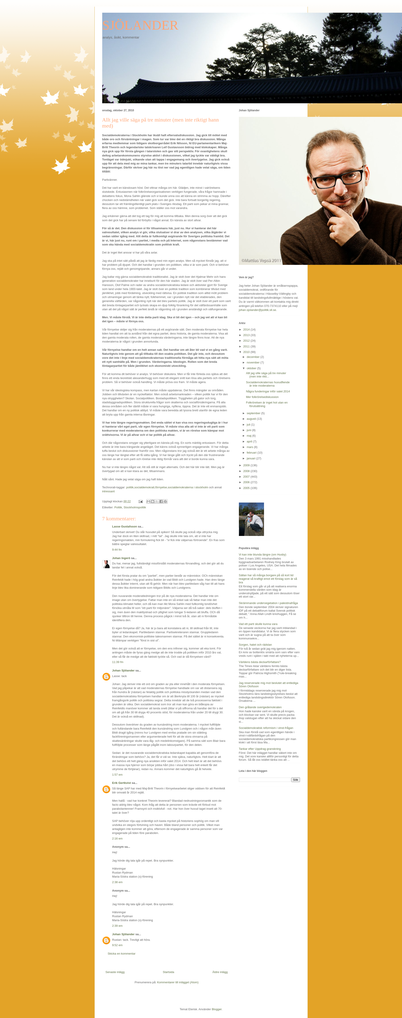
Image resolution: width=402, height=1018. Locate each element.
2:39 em (117, 925)
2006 (247, 482)
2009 (247, 465)
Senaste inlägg (115, 972)
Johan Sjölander (123, 670)
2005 (247, 488)
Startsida (168, 972)
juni (249, 430)
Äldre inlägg (220, 972)
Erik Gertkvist (121, 783)
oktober (252, 368)
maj (249, 435)
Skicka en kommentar (122, 953)
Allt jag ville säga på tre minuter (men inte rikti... (266, 374)
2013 (247, 335)
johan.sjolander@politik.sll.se (257, 310)
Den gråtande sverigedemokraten (260, 707)
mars (250, 447)
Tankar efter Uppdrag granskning (260, 748)
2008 (247, 471)
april (250, 441)
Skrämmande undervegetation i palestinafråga (268, 603)
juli (249, 424)
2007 (247, 476)
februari (252, 452)
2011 (247, 346)
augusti (252, 418)
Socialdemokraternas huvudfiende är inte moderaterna (268, 384)
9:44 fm (117, 549)
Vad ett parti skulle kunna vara (258, 624)
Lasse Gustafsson (124, 526)
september (254, 413)
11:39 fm (118, 662)
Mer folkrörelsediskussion (262, 397)
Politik (118, 507)
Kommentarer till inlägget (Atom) (177, 982)
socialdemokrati (144, 487)
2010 (247, 352)
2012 (247, 340)
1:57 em (117, 774)
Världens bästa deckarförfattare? (260, 662)
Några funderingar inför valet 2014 (268, 391)
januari (251, 458)
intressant (108, 491)
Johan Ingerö (121, 558)
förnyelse (161, 487)
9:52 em (117, 945)
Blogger (217, 1009)
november (253, 362)
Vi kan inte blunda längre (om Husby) (262, 554)
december (253, 357)
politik (130, 487)
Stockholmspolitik (135, 507)
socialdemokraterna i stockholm (188, 487)
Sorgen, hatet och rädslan (255, 644)
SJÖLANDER (140, 25)
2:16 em (117, 838)
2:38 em (117, 882)
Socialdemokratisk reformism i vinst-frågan (266, 728)
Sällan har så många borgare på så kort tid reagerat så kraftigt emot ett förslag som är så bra (268, 579)
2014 (247, 329)
